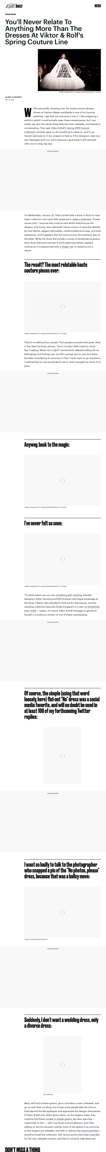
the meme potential (87, 1130)
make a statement (81, 219)
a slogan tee (66, 246)
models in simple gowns (58, 1119)
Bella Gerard (15, 97)
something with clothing (69, 595)
